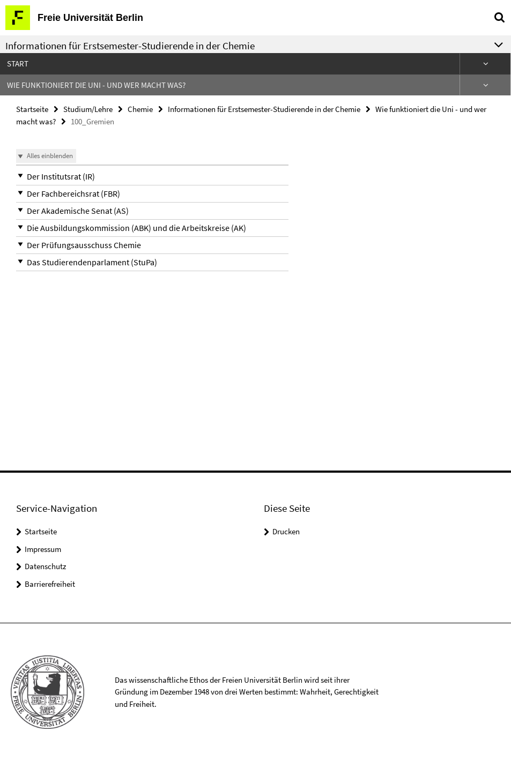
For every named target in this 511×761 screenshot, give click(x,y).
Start (17, 63)
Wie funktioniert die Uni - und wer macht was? (96, 85)
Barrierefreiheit (50, 584)
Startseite (32, 109)
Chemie (140, 109)
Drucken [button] (286, 531)
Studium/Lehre (88, 109)
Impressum (43, 549)
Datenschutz (45, 566)
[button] (152, 176)
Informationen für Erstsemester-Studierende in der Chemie (264, 109)
